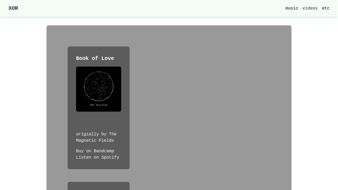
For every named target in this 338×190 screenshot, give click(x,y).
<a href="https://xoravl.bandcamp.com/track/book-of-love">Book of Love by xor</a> (98, 121)
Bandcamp (104, 151)
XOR (13, 8)
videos (310, 8)
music (292, 8)
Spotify (110, 157)
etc (326, 8)
